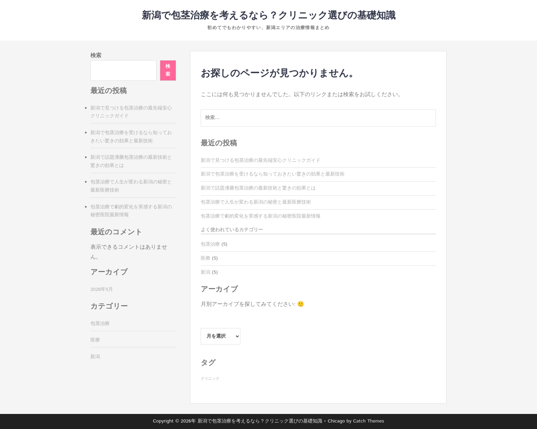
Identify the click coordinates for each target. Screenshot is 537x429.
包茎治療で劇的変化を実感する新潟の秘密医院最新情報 (261, 216)
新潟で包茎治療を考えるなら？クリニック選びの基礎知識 (269, 16)
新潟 (205, 272)
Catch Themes (368, 421)
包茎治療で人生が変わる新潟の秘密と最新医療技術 (256, 202)
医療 (205, 258)
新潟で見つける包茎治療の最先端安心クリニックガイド (261, 160)
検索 (95, 56)
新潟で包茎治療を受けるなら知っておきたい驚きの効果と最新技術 (273, 174)
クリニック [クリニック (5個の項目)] (210, 378)
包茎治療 (210, 244)
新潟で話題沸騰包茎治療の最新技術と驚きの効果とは (258, 188)
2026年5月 (101, 289)
